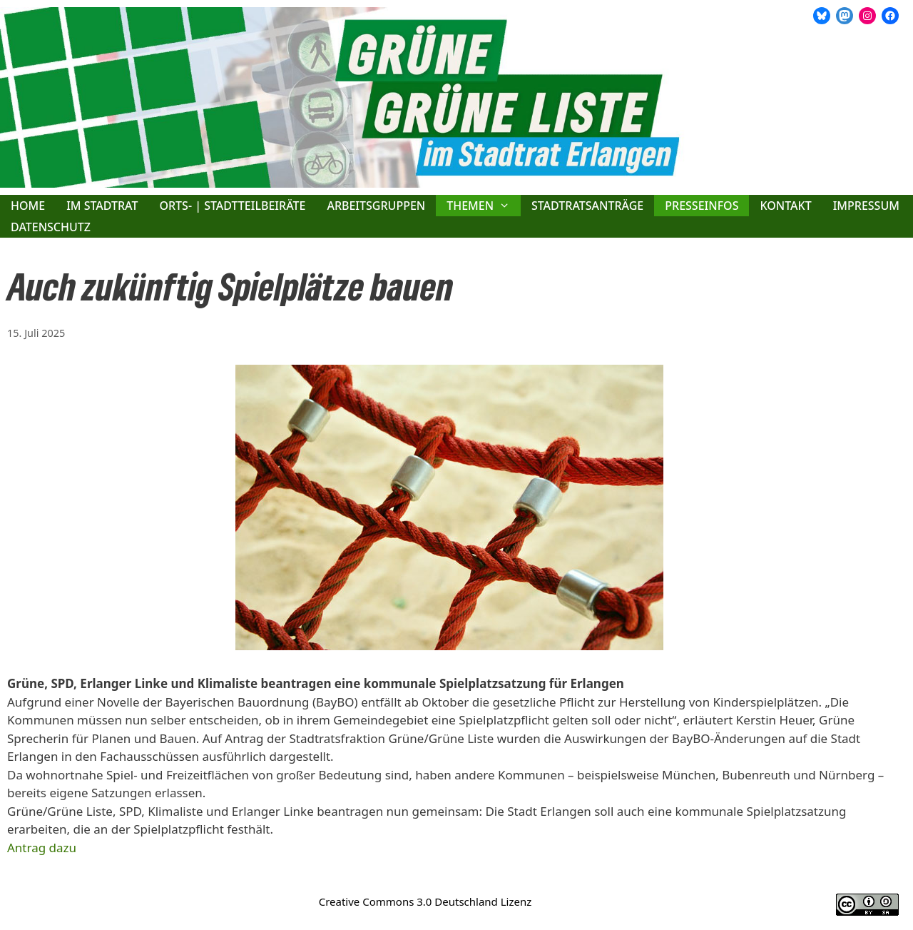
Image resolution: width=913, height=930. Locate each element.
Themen (484, 205)
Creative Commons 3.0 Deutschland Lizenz (425, 901)
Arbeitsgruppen (376, 205)
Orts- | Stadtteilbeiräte (232, 205)
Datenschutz (51, 227)
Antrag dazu (41, 847)
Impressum (866, 205)
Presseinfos (701, 205)
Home (28, 205)
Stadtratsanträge (587, 205)
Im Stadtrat (102, 205)
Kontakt (785, 205)
